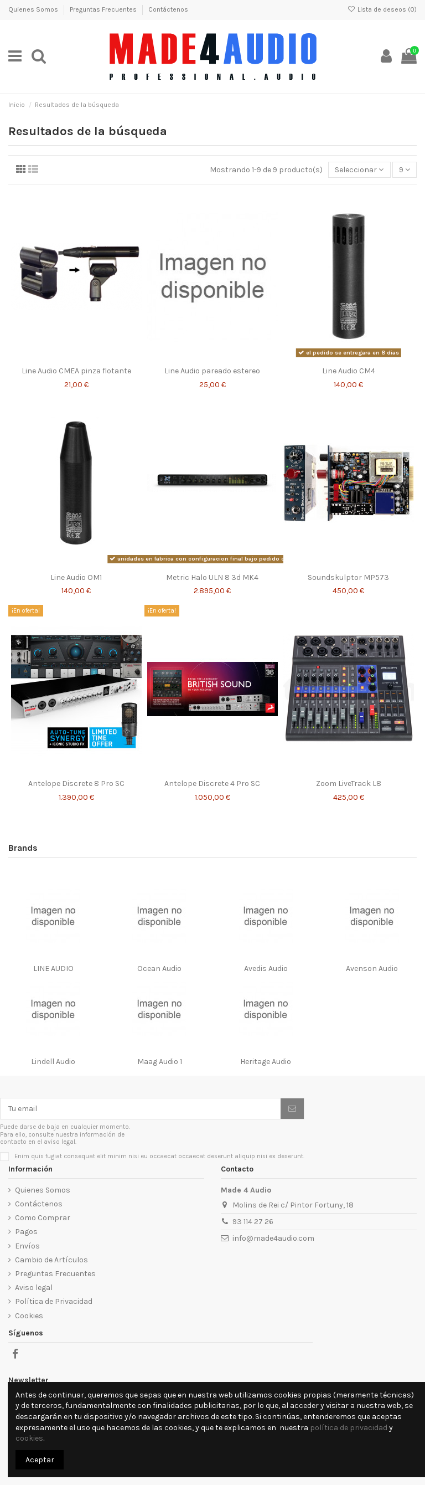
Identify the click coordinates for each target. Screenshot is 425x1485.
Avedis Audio (266, 968)
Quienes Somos (34, 9)
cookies (29, 1438)
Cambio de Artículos (51, 1260)
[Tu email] (141, 1108)
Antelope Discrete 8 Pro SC (76, 783)
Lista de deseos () (382, 9)
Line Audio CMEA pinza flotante (76, 371)
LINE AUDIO (53, 968)
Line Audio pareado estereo (212, 371)
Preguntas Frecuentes (104, 9)
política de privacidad (348, 1427)
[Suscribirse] (292, 1108)
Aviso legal (34, 1287)
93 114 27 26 (252, 1221)
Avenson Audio (372, 968)
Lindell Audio (53, 1061)
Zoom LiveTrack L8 (348, 783)
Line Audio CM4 (348, 371)
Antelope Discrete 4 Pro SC (212, 783)
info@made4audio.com (273, 1238)
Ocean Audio (159, 968)
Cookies (29, 1315)
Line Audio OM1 (76, 577)
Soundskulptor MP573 (348, 577)
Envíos (27, 1246)
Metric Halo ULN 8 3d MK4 (212, 577)
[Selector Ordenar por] (359, 170)
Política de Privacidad (53, 1301)
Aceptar (39, 1460)
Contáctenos (168, 9)
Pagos (26, 1231)
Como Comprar (42, 1217)
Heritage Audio (265, 1061)
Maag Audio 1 (159, 1061)
